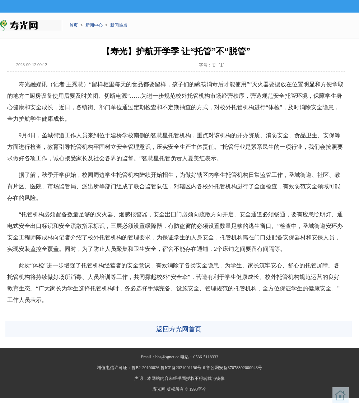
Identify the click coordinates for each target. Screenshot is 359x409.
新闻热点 (118, 25)
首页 (73, 25)
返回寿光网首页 (178, 329)
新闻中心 (94, 25)
